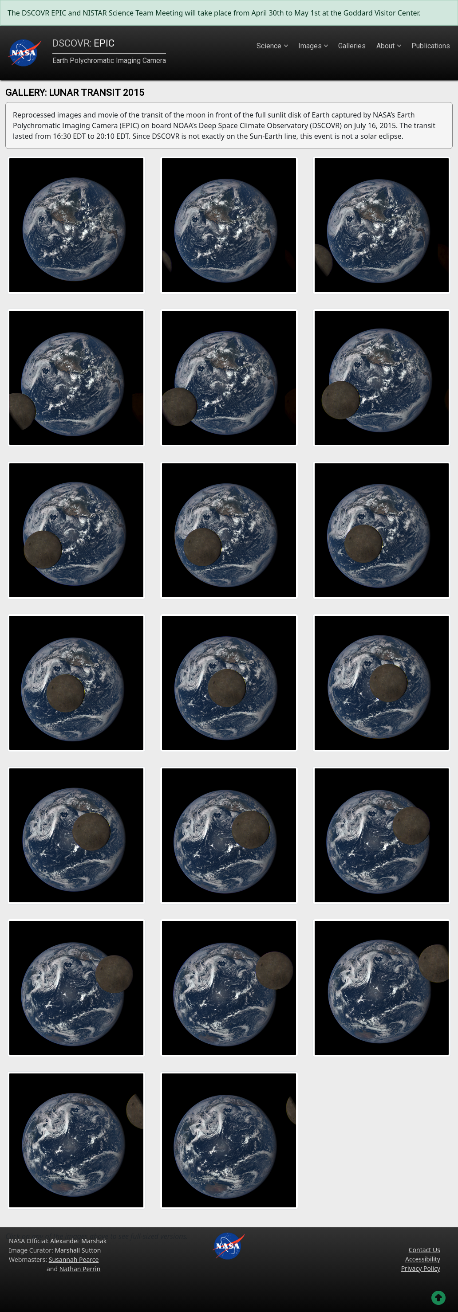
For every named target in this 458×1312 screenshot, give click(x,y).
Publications (430, 46)
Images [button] (310, 46)
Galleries (352, 46)
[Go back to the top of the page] (438, 1298)
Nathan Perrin (80, 1269)
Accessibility (422, 1259)
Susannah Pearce (74, 1259)
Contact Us (424, 1249)
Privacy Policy (420, 1268)
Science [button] (269, 46)
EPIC (83, 43)
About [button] (385, 46)
